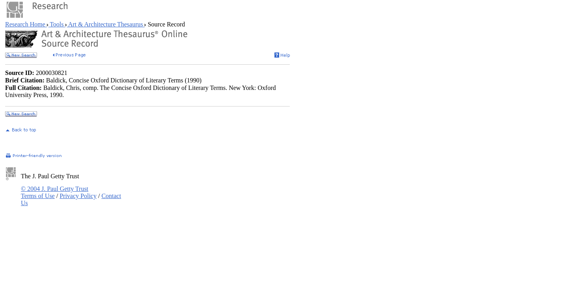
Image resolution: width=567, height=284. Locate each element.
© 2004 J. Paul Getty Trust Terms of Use (54, 192)
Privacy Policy (77, 195)
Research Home (26, 24)
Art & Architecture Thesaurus (106, 24)
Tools (56, 24)
